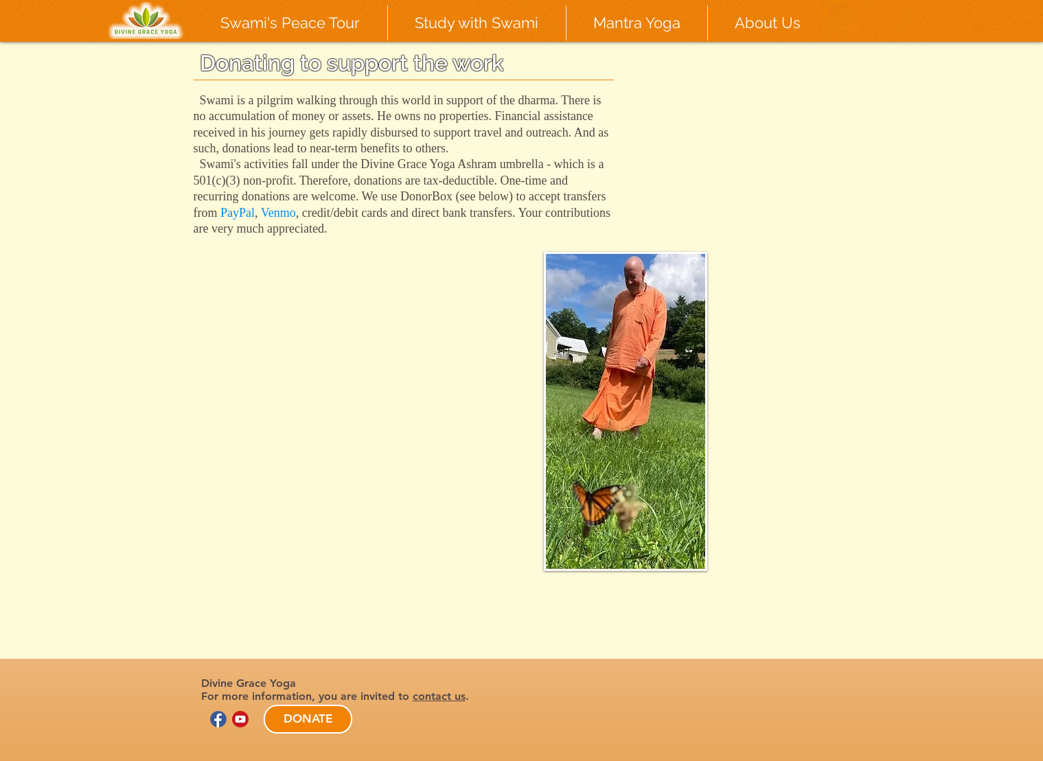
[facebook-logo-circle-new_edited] (218, 719)
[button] (290, 22)
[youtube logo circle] (240, 719)
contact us (439, 696)
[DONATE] (308, 719)
